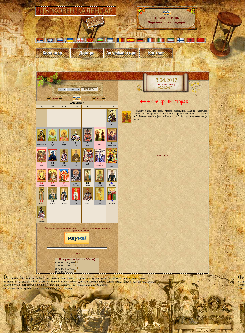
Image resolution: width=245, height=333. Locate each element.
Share (77, 253)
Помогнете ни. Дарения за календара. (167, 18)
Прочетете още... (164, 155)
